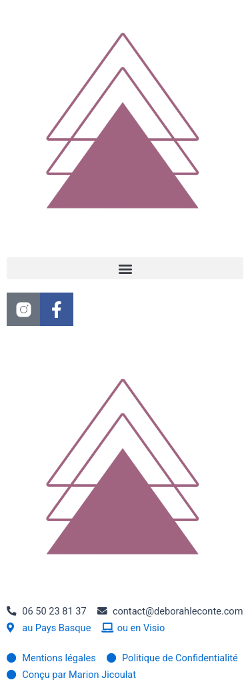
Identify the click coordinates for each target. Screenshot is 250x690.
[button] (125, 268)
